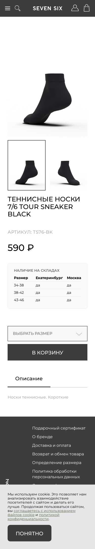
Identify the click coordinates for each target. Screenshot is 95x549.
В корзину (47, 353)
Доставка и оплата (51, 445)
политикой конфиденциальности (34, 516)
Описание (29, 378)
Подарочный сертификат (59, 428)
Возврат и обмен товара (58, 454)
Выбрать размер (47, 333)
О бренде (42, 436)
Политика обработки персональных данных (56, 474)
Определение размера (56, 462)
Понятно (29, 533)
